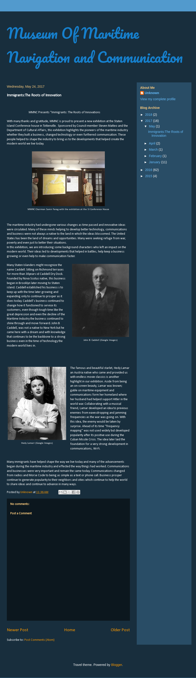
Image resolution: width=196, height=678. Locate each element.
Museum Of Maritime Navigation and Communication (95, 45)
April (152, 143)
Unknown (152, 93)
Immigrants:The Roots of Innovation (165, 133)
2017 (149, 121)
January (155, 162)
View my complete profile (157, 99)
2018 (149, 114)
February (155, 156)
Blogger (116, 665)
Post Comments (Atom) (39, 640)
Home (69, 630)
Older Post (120, 630)
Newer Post (17, 630)
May (152, 126)
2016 (149, 170)
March (154, 149)
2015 (149, 176)
